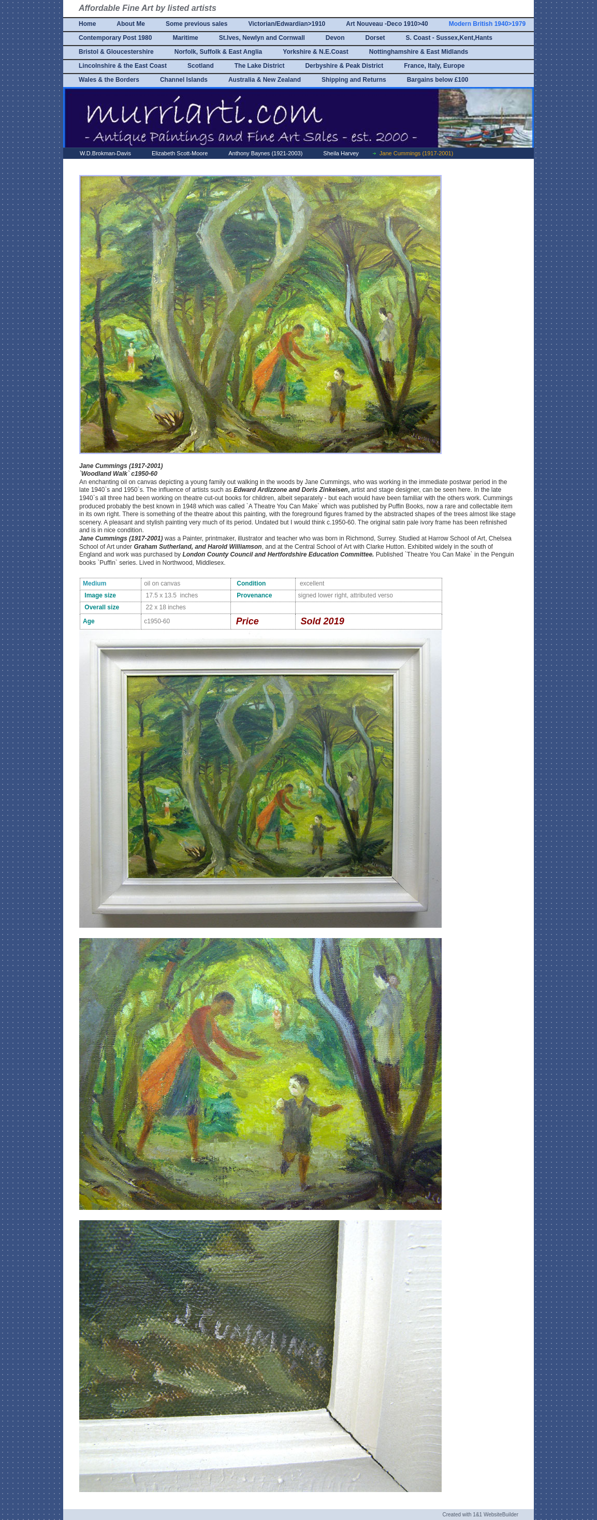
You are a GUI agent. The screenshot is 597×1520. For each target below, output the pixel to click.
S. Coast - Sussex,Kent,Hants (449, 37)
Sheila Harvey (340, 153)
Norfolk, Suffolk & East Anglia (218, 51)
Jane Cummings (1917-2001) (416, 153)
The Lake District (260, 65)
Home (87, 23)
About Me (131, 23)
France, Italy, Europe (434, 65)
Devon (335, 37)
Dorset (375, 37)
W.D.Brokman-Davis (105, 153)
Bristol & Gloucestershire (116, 51)
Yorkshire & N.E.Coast (315, 51)
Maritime (185, 37)
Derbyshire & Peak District (344, 65)
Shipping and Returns (354, 79)
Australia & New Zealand (264, 79)
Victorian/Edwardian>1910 (286, 23)
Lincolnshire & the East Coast (123, 65)
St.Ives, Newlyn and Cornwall (262, 37)
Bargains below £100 (438, 79)
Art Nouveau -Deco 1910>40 (387, 23)
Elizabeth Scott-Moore (180, 153)
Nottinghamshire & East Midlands (418, 51)
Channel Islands (184, 79)
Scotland (200, 65)
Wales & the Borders (109, 79)
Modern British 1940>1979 (487, 23)
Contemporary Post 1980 (115, 37)
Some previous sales (196, 23)
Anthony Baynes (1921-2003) (265, 153)
